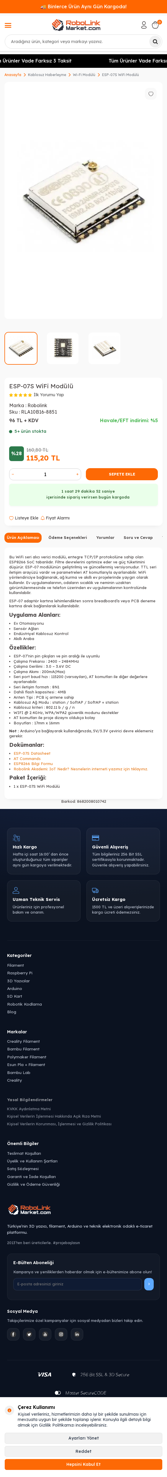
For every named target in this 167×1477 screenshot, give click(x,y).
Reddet (83, 1451)
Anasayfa (12, 75)
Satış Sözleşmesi (23, 1168)
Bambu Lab (18, 1072)
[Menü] (8, 26)
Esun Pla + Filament (26, 1064)
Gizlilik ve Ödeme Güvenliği (33, 1184)
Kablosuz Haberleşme (47, 75)
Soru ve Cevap (138, 537)
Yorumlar (105, 537)
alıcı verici (42, 557)
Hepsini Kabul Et (83, 1464)
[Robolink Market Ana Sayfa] (83, 1210)
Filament (15, 965)
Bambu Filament (23, 1048)
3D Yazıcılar (18, 980)
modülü (59, 557)
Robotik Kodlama (24, 1003)
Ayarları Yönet (83, 1438)
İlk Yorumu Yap (49, 394)
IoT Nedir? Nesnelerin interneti (78, 769)
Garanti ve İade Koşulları (31, 1176)
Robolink (37, 405)
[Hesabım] (144, 25)
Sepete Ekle (122, 474)
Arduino (14, 988)
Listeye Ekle (23, 518)
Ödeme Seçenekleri (67, 537)
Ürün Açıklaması (23, 537)
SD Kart (14, 996)
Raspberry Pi (19, 972)
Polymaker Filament (26, 1056)
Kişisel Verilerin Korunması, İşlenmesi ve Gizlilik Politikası (59, 1123)
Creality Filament (23, 1041)
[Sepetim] (155, 25)
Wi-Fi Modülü (84, 75)
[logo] (76, 25)
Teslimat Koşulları (24, 1153)
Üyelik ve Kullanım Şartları (32, 1160)
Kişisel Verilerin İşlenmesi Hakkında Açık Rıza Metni (54, 1116)
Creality (14, 1080)
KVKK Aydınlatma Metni (29, 1108)
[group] (83, 200)
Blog (11, 1011)
